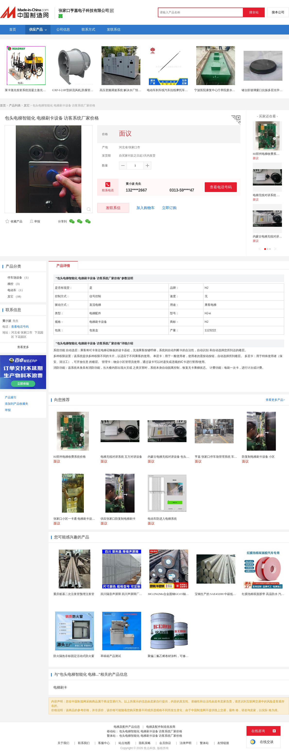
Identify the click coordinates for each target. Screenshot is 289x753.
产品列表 (15, 105)
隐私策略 (145, 743)
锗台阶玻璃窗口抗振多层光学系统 (263, 90)
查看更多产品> (275, 400)
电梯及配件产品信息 (127, 726)
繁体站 (204, 743)
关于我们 (63, 743)
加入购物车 (145, 208)
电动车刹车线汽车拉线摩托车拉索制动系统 (174, 90)
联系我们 (84, 743)
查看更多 (23, 347)
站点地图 (124, 743)
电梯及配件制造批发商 (160, 726)
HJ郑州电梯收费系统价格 (269, 154)
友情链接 (223, 743)
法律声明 (185, 743)
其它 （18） (15, 296)
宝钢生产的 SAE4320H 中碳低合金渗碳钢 (221, 594)
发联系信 (113, 208)
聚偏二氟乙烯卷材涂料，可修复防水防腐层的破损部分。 (184, 656)
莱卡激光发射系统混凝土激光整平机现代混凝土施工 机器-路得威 (46, 90)
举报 (35, 221)
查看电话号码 (221, 187)
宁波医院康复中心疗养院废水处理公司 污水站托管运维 (229, 90)
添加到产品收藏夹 (16, 403)
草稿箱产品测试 (111, 656)
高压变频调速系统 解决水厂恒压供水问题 (126, 90)
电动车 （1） (16, 290)
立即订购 (169, 208)
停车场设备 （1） (19, 277)
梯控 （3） (14, 284)
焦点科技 (149, 748)
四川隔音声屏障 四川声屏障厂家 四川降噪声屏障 (132, 594)
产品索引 (11, 397)
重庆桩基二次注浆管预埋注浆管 (73, 594)
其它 (27, 105)
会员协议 (165, 743)
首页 (3, 105)
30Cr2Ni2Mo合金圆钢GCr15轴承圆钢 (171, 594)
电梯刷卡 (60, 687)
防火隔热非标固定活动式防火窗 (73, 656)
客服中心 (104, 743)
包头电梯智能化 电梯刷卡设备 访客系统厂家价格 (150, 731)
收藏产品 (13, 221)
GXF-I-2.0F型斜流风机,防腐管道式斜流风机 (80, 90)
